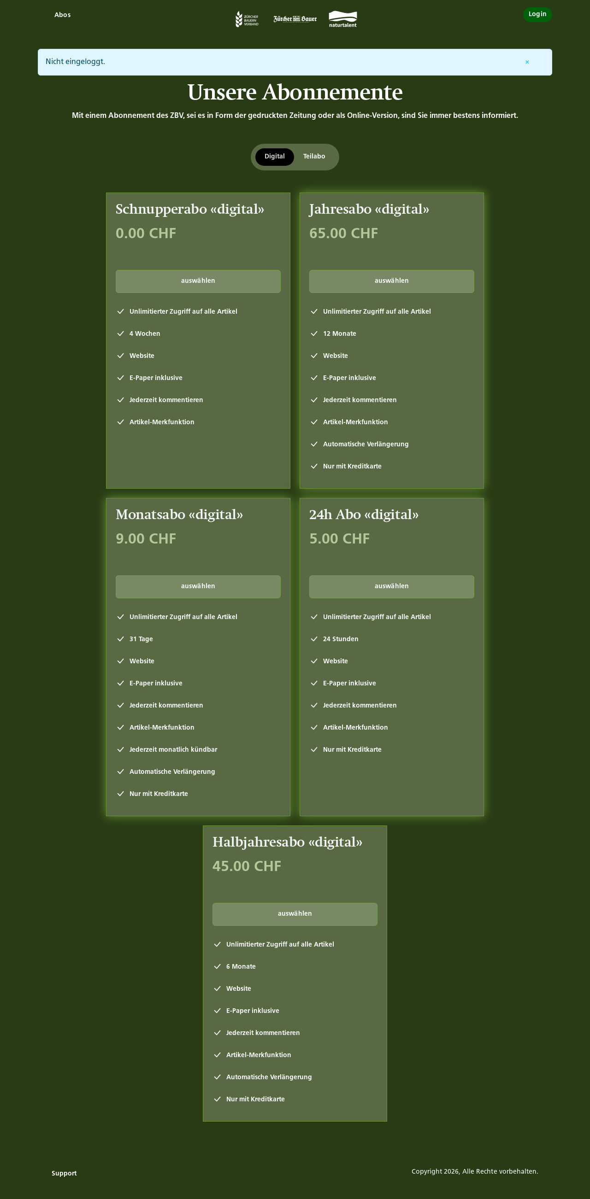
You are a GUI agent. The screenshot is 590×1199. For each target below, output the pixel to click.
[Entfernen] (527, 62)
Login (538, 14)
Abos (62, 15)
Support (64, 1173)
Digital (275, 156)
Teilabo (314, 156)
